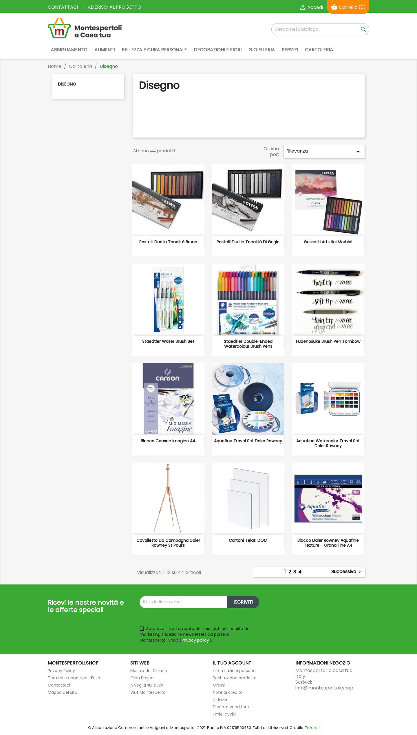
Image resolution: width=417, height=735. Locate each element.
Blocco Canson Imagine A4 (168, 441)
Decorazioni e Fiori (218, 49)
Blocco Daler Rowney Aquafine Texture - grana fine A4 (328, 542)
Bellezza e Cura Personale (154, 49)
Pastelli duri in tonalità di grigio (248, 242)
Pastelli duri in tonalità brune (168, 242)
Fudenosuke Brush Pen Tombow (328, 341)
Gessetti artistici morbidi (328, 242)
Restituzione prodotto (235, 678)
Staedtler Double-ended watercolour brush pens (248, 344)
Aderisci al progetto (114, 7)
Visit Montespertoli (148, 692)
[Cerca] (320, 29)
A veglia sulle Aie (146, 685)
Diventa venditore (231, 707)
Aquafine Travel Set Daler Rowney (248, 441)
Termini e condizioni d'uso (74, 678)
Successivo (347, 572)
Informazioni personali (235, 671)
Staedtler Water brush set (168, 341)
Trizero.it (313, 727)
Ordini (219, 685)
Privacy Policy (61, 671)
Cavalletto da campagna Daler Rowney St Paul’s (168, 542)
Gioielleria (261, 49)
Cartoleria (319, 49)
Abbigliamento (69, 49)
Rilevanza (324, 151)
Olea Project (142, 678)
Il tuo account (232, 663)
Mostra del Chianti (148, 671)
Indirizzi (220, 700)
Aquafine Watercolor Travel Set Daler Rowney (328, 443)
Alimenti (104, 49)
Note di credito (228, 692)
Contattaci (63, 7)
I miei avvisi (224, 714)
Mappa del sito (62, 692)
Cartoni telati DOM (248, 540)
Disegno (67, 84)
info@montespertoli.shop (324, 688)
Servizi (290, 49)
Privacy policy (195, 640)
